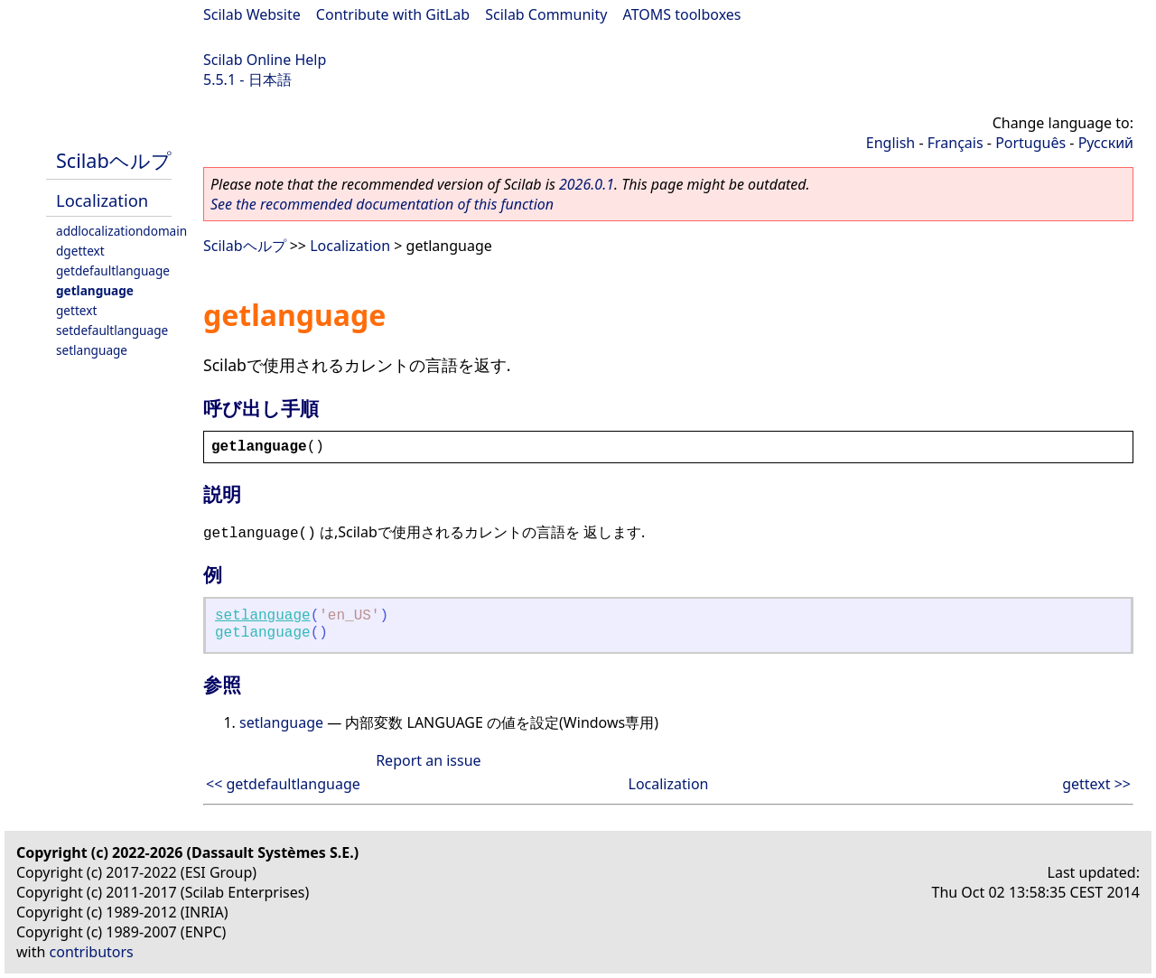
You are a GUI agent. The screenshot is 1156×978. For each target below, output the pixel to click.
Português (1030, 143)
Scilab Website (252, 14)
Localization (102, 200)
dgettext (80, 250)
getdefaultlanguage (113, 270)
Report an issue (428, 760)
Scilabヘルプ (114, 160)
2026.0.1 (586, 184)
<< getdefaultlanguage (283, 784)
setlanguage (91, 350)
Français (956, 143)
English (890, 143)
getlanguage (95, 290)
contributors (92, 952)
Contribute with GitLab (393, 14)
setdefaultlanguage (112, 330)
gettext (76, 310)
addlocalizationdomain (121, 230)
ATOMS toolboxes (682, 14)
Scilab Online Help (264, 60)
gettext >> (1096, 784)
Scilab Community (546, 14)
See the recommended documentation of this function (382, 204)
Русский (1105, 143)
